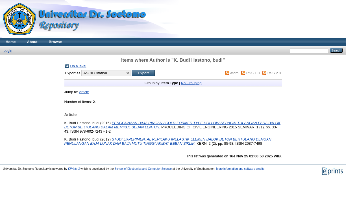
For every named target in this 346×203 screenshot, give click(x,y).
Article (84, 92)
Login (7, 50)
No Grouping (191, 83)
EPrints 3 (74, 168)
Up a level (78, 66)
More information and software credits (240, 168)
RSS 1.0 (253, 73)
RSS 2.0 (274, 73)
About (32, 42)
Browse (55, 42)
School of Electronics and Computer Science (143, 168)
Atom (234, 73)
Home (11, 42)
